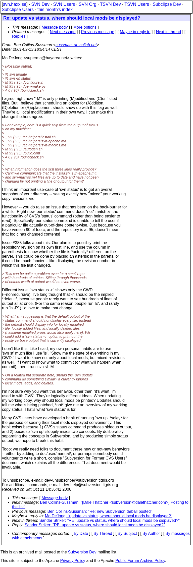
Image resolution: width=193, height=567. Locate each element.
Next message (62, 32)
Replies (18, 36)
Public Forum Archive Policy (140, 560)
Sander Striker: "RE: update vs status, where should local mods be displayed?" (109, 520)
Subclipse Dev (167, 4)
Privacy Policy (72, 560)
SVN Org (87, 4)
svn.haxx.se (14, 4)
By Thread (103, 533)
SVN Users (64, 4)
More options (85, 27)
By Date (81, 533)
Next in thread (168, 32)
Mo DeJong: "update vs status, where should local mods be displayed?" (108, 516)
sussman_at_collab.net (76, 45)
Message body (54, 27)
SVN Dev (40, 4)
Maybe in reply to (135, 32)
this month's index (55, 9)
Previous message (97, 32)
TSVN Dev (110, 4)
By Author (151, 533)
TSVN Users (136, 4)
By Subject (127, 533)
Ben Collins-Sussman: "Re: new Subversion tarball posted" (99, 511)
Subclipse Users (18, 9)
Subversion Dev (82, 552)
